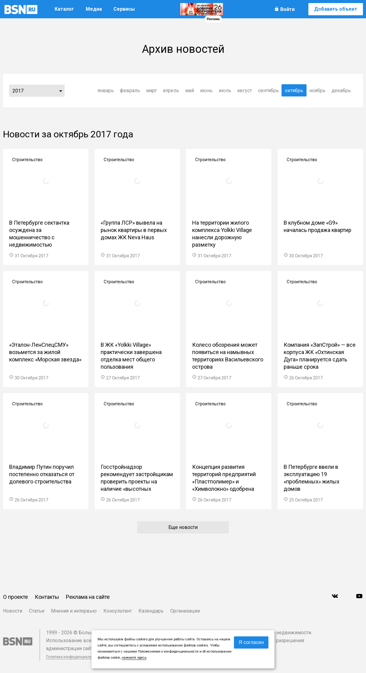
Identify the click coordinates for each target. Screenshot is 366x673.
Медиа (94, 9)
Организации (185, 611)
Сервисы (124, 9)
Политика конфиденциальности (74, 657)
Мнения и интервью (74, 611)
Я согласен (251, 642)
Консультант (117, 611)
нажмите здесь (134, 658)
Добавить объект (335, 9)
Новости (12, 611)
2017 (18, 91)
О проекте (15, 597)
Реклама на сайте (88, 597)
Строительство (27, 159)
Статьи (36, 611)
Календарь (150, 611)
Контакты (47, 597)
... (60, 90)
